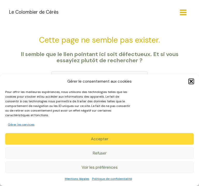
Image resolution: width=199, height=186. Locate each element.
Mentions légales (77, 179)
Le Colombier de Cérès (34, 12)
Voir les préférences (100, 167)
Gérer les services (21, 124)
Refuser (99, 153)
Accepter (99, 139)
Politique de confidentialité (112, 179)
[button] (191, 81)
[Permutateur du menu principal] (183, 12)
